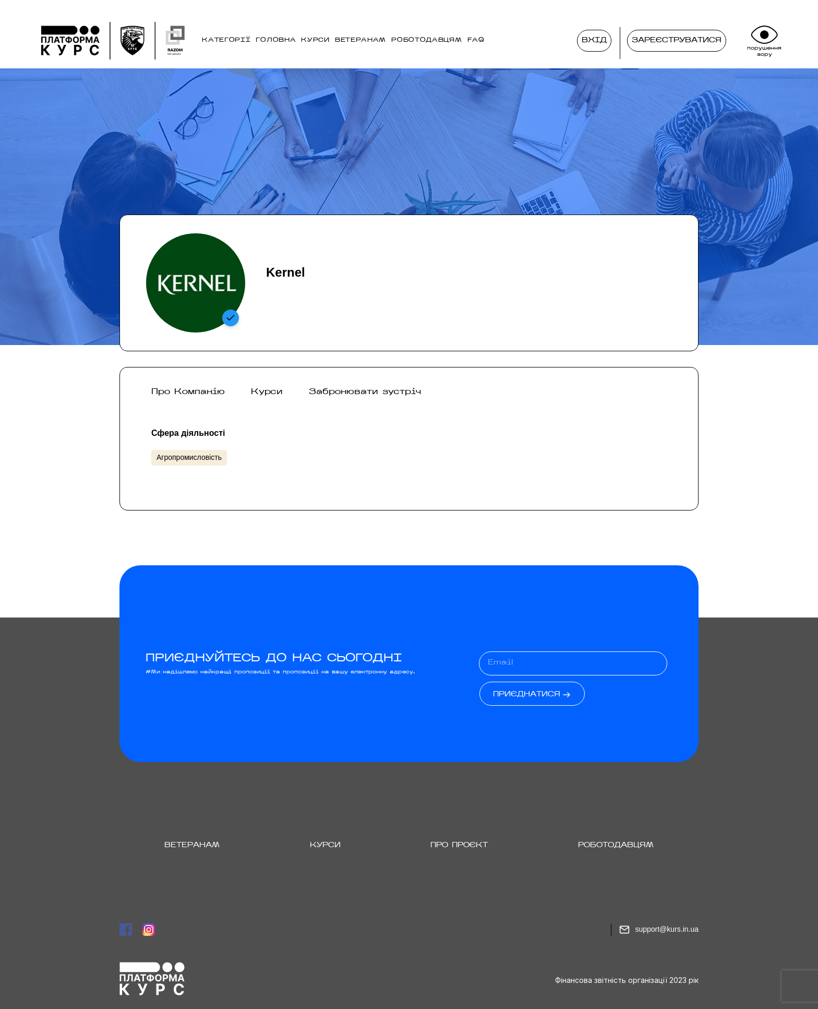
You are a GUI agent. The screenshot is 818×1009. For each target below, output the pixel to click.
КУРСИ (315, 40)
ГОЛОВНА (276, 40)
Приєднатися (526, 694)
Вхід (596, 41)
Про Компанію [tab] (188, 392)
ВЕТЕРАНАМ (360, 40)
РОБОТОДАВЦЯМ (426, 40)
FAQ (476, 40)
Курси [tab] (267, 392)
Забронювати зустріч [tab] (365, 392)
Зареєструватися (676, 40)
